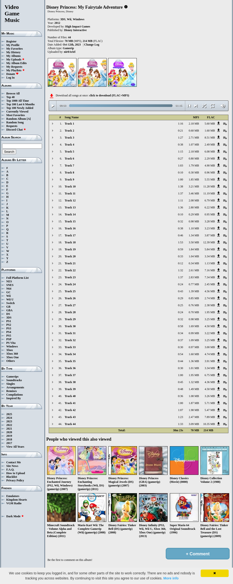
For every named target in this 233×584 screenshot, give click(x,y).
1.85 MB (194, 179)
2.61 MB (194, 270)
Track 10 (70, 186)
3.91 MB (210, 361)
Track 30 (70, 326)
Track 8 (69, 172)
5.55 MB (210, 179)
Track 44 (70, 424)
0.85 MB (194, 298)
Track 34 (70, 354)
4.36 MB (210, 382)
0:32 (180, 221)
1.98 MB (194, 410)
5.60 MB (210, 123)
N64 (8, 288)
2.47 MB (194, 417)
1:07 (180, 410)
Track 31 (70, 333)
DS (8, 314)
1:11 (180, 200)
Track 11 (70, 193)
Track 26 (70, 298)
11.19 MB (209, 193)
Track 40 (70, 396)
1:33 (180, 424)
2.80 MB (194, 207)
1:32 (180, 270)
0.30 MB (194, 172)
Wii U (10, 299)
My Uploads (15, 59)
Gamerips (12, 376)
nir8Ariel (69, 51)
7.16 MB (210, 270)
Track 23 (70, 277)
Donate (12, 74)
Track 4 (69, 144)
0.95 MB (210, 214)
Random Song (15, 122)
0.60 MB (194, 130)
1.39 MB (194, 291)
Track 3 (69, 137)
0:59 (180, 249)
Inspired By (13, 398)
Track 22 (70, 270)
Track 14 (70, 214)
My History (13, 52)
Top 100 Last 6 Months (20, 104)
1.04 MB (194, 256)
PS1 (8, 321)
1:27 (180, 137)
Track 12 (70, 200)
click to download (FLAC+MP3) (109, 95)
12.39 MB (209, 242)
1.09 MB (194, 340)
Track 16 (70, 228)
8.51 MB (210, 137)
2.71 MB (194, 137)
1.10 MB (194, 228)
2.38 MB (210, 305)
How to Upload (15, 473)
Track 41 (70, 403)
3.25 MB (210, 319)
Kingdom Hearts (16, 499)
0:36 (180, 396)
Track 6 (69, 158)
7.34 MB (210, 277)
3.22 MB (210, 333)
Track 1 (69, 123)
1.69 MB (194, 326)
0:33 (180, 256)
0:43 (180, 291)
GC (8, 292)
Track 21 (70, 263)
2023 (9, 421)
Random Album (16, 118)
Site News (12, 466)
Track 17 (70, 235)
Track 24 (70, 284)
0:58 (180, 326)
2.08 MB (194, 200)
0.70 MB (194, 312)
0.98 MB (194, 221)
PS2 (8, 324)
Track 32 (70, 340)
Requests (11, 126)
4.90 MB (210, 165)
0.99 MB (194, 333)
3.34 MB (210, 256)
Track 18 (70, 242)
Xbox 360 (12, 353)
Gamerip (68, 48)
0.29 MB (194, 214)
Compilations (14, 394)
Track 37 (70, 375)
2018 (9, 439)
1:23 (180, 417)
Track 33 (70, 347)
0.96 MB (210, 172)
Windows (12, 346)
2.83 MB (194, 277)
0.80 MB (194, 158)
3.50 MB (194, 242)
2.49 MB (210, 144)
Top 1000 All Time (17, 100)
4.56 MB (210, 291)
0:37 (180, 340)
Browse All (13, 93)
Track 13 (70, 207)
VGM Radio (13, 503)
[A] (29, 118)
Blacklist (11, 476)
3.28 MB (210, 221)
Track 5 (69, 151)
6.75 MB (210, 375)
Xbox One (12, 357)
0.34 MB (194, 263)
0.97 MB (194, 347)
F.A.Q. (10, 469)
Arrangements (15, 387)
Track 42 (70, 410)
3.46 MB (194, 193)
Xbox (9, 350)
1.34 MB (194, 235)
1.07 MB (194, 144)
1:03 (180, 165)
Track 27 (70, 305)
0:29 (180, 298)
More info (170, 578)
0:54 (180, 354)
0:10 (180, 172)
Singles (10, 383)
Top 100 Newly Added (19, 108)
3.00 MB (210, 347)
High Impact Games (77, 26)
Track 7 (69, 165)
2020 (9, 432)
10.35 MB (209, 424)
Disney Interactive (75, 30)
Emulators (12, 496)
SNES (10, 285)
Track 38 (70, 382)
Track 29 (70, 319)
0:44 (180, 361)
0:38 (180, 144)
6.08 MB (210, 151)
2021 (9, 428)
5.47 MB (210, 410)
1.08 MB (194, 396)
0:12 (180, 263)
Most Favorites (15, 115)
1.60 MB (210, 130)
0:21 (180, 130)
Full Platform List (17, 277)
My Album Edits (16, 63)
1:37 (180, 193)
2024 (9, 417)
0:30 (180, 347)
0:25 (180, 305)
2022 (9, 425)
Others (10, 361)
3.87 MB (210, 235)
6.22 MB (210, 207)
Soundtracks (14, 380)
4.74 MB (210, 354)
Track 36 (70, 368)
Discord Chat (16, 129)
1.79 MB (194, 165)
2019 (9, 436)
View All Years (15, 446)
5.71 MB (210, 403)
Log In (10, 77)
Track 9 (69, 179)
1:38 (180, 186)
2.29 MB (210, 158)
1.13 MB (210, 263)
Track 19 (70, 249)
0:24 (180, 284)
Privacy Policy (15, 480)
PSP (8, 339)
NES (9, 281)
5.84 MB (210, 249)
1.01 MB (194, 368)
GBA (9, 310)
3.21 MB (194, 186)
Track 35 (70, 361)
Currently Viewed (17, 111)
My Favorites (14, 48)
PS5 (8, 335)
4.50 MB (210, 326)
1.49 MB (194, 389)
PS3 (8, 328)
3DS (8, 317)
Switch (10, 303)
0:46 (180, 235)
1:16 (180, 123)
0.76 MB (194, 305)
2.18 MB (194, 123)
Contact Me (13, 462)
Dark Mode (15, 516)
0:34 (180, 333)
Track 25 (70, 291)
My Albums (13, 56)
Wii (8, 296)
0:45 (180, 382)
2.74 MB (210, 298)
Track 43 (70, 417)
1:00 (180, 179)
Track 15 (70, 221)
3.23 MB (210, 228)
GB (8, 306)
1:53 (180, 242)
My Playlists (15, 70)
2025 (9, 414)
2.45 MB (210, 284)
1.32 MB (194, 382)
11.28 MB (209, 186)
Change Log (91, 44)
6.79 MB (210, 200)
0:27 (180, 158)
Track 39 (70, 389)
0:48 (180, 389)
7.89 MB (210, 417)
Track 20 (70, 256)
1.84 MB (194, 249)
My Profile (13, 45)
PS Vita (10, 343)
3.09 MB (194, 424)
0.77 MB (194, 284)
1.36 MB (194, 361)
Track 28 (70, 312)
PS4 (8, 332)
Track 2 (69, 130)
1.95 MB (210, 312)
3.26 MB (210, 396)
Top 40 (10, 97)
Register (11, 41)
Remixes (11, 391)
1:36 (180, 207)
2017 (9, 443)
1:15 (180, 151)
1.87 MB (194, 403)
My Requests (14, 66)
